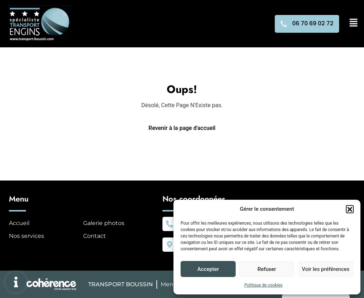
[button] (349, 209)
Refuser (266, 269)
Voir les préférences (325, 269)
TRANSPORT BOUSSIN (120, 284)
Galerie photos (103, 223)
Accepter (208, 269)
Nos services (26, 235)
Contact (94, 235)
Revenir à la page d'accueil (182, 128)
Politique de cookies (263, 285)
